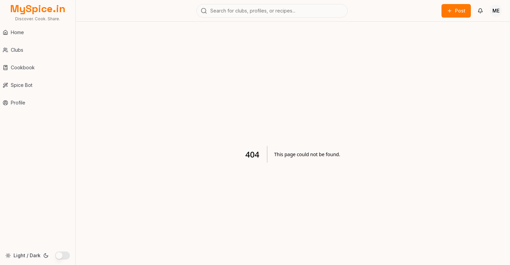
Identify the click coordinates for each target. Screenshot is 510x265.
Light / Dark (27, 255)
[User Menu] (496, 11)
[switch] (62, 255)
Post (456, 11)
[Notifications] (480, 11)
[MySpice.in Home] (38, 12)
